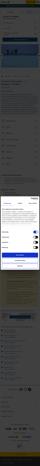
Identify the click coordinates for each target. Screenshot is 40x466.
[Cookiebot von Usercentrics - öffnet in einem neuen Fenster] (31, 199)
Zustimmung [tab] (7, 203)
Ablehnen (20, 266)
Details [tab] (20, 203)
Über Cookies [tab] (33, 203)
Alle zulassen (20, 255)
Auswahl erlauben (20, 260)
